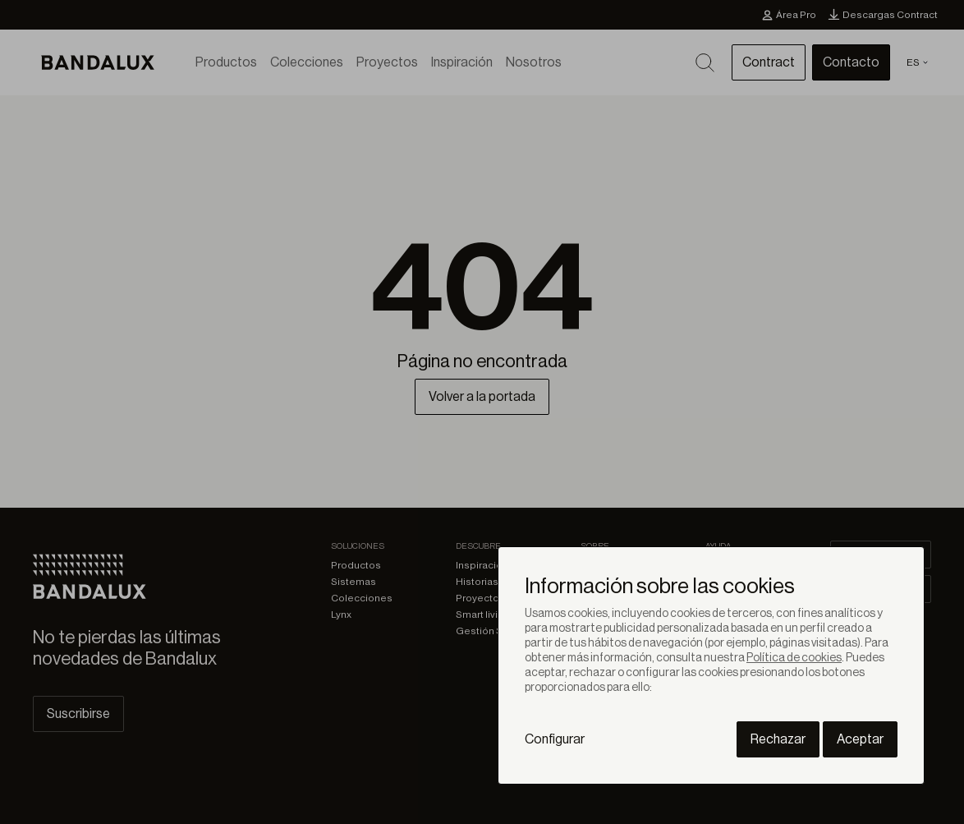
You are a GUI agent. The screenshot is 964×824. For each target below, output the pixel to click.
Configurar (555, 739)
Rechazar (778, 739)
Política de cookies (794, 658)
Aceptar (860, 739)
